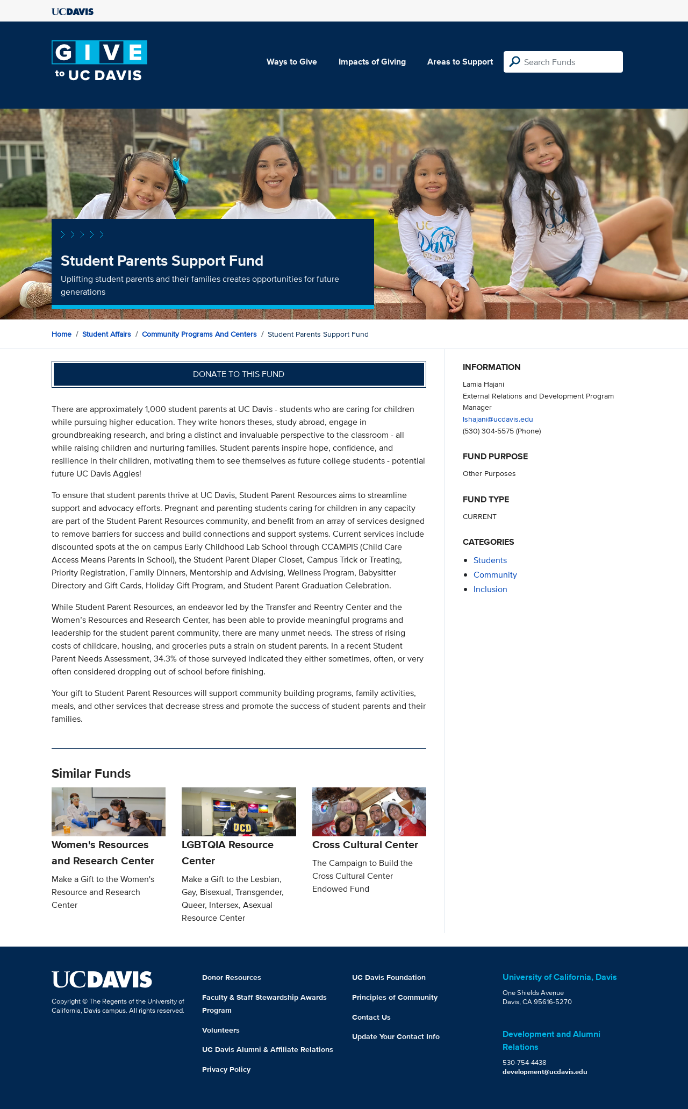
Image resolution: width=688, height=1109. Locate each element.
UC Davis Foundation (389, 977)
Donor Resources (231, 977)
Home (61, 334)
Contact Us (371, 1017)
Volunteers (221, 1030)
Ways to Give (292, 61)
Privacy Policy (226, 1069)
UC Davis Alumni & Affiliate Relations (267, 1049)
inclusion (490, 589)
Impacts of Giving (372, 61)
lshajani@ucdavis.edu (498, 418)
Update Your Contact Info (396, 1036)
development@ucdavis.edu (545, 1072)
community (495, 574)
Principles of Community (395, 997)
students (490, 560)
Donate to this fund (238, 374)
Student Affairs (106, 334)
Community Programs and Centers (199, 334)
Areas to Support (460, 61)
